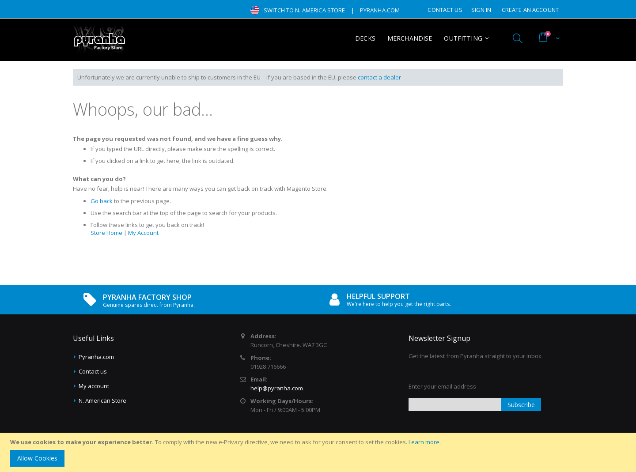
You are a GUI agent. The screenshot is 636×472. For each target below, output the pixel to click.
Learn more (424, 442)
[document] (319, 452)
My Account (143, 233)
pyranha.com (380, 10)
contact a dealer (379, 77)
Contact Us (445, 10)
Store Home (106, 233)
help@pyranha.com (276, 388)
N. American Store (102, 400)
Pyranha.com (96, 357)
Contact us (93, 371)
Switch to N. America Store (304, 10)
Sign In (481, 10)
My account (94, 386)
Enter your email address (442, 386)
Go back (102, 201)
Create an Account (530, 10)
